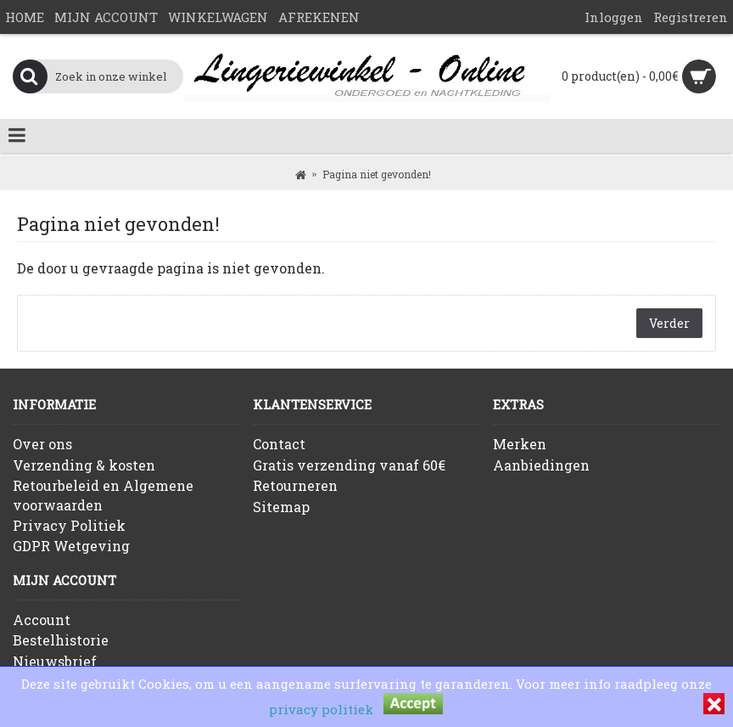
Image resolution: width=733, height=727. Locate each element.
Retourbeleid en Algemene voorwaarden (103, 494)
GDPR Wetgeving (71, 546)
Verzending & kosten (84, 465)
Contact (279, 444)
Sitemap (281, 507)
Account (41, 619)
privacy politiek (321, 709)
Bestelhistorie (61, 640)
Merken (519, 444)
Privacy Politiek (69, 525)
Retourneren (295, 485)
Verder (669, 323)
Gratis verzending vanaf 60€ (349, 465)
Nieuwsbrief (55, 661)
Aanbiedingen (541, 465)
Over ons (42, 444)
